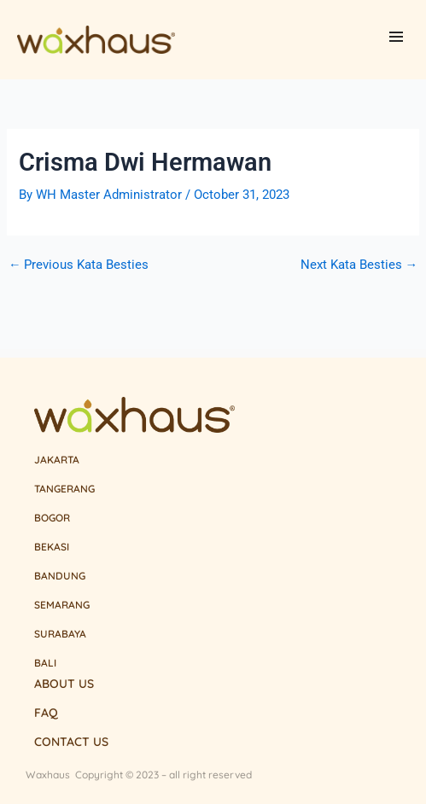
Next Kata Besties (359, 265)
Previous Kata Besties (79, 265)
